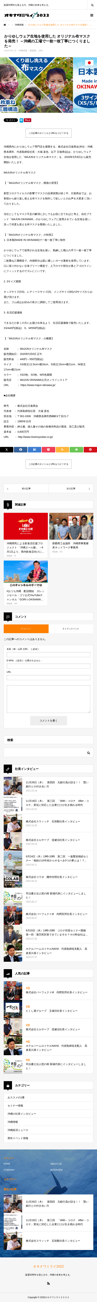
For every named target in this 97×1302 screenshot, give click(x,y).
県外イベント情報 (18, 1138)
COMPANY (9, 1170)
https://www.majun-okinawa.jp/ (38, 385)
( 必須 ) (22, 649)
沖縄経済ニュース (18, 1130)
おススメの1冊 (16, 1097)
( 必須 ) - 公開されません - (24, 660)
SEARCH (92, 4)
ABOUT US (56, 1164)
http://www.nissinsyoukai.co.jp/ (35, 436)
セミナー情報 (15, 1105)
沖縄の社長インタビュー (22, 1113)
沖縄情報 (23, 50)
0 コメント (26, 629)
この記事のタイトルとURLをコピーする (48, 133)
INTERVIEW (56, 1170)
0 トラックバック (71, 629)
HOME (7, 1164)
